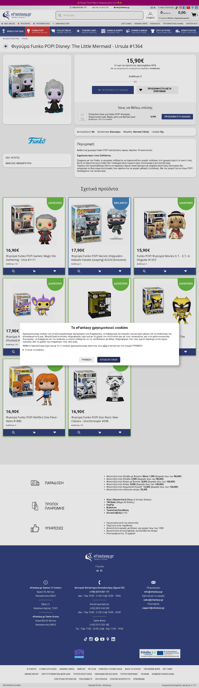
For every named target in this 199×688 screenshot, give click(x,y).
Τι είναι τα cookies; (34, 350)
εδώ (105, 345)
